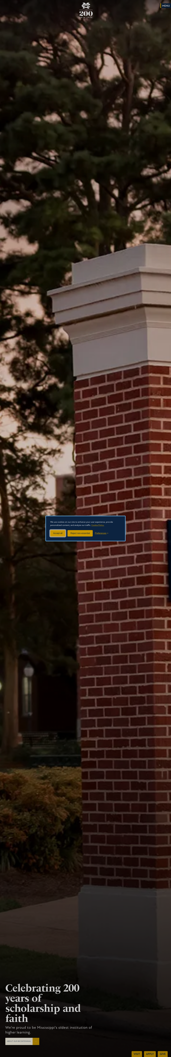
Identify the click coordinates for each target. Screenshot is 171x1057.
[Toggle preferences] (101, 533)
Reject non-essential (80, 533)
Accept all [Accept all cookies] (57, 533)
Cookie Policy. (97, 525)
